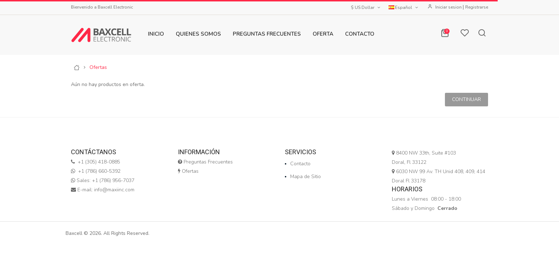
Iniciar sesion (449, 7)
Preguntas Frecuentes (205, 161)
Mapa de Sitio (305, 176)
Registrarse (476, 7)
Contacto (300, 163)
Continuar (466, 99)
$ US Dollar (366, 7)
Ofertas (98, 67)
